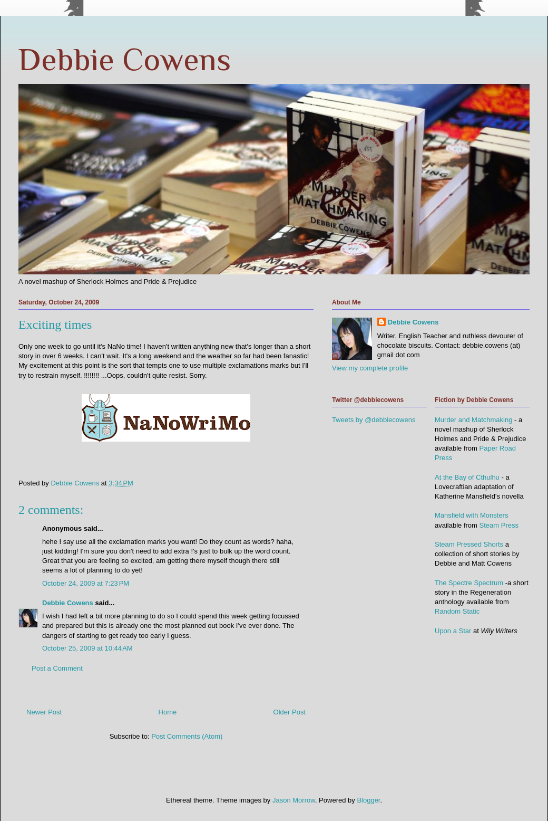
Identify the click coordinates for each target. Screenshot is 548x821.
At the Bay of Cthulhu (467, 477)
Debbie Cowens (124, 59)
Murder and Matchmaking (473, 420)
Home (168, 712)
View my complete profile (370, 368)
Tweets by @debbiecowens (373, 420)
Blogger (368, 800)
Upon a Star (453, 631)
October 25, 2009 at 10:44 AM (87, 648)
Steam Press (499, 525)
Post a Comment (57, 668)
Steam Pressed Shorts (469, 544)
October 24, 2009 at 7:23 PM (85, 583)
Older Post (289, 712)
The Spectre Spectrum (469, 583)
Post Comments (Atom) (186, 736)
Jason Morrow (293, 800)
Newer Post (44, 712)
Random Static (457, 611)
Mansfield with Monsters (471, 515)
